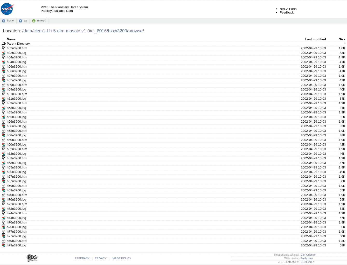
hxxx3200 (117, 30)
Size (342, 39)
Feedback (287, 12)
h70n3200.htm (17, 195)
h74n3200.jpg (16, 218)
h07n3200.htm (17, 75)
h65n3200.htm (17, 167)
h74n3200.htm (17, 213)
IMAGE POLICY (121, 258)
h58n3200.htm (17, 130)
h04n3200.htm (17, 57)
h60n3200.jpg (16, 144)
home (10, 20)
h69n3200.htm (17, 186)
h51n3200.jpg (16, 98)
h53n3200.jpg (16, 108)
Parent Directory (18, 43)
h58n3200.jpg (16, 135)
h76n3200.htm (17, 222)
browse (135, 30)
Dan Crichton (307, 254)
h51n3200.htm (17, 94)
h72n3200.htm (17, 204)
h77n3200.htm (17, 231)
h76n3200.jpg (16, 227)
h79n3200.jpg (16, 245)
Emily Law (306, 258)
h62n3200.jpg (16, 153)
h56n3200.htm (17, 121)
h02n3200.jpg (16, 53)
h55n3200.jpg (16, 117)
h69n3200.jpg (16, 190)
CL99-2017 (306, 261)
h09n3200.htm (17, 85)
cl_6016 (99, 30)
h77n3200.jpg (16, 236)
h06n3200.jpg (16, 71)
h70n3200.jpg (16, 199)
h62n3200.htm (17, 149)
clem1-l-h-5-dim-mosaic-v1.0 (62, 30)
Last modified (315, 39)
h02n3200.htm (17, 48)
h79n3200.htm (17, 241)
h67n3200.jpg (16, 181)
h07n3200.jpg (16, 80)
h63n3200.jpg (16, 163)
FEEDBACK (82, 258)
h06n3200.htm (17, 66)
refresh (41, 20)
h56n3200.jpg (16, 126)
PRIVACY (100, 258)
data (27, 30)
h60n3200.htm (17, 140)
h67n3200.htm (17, 176)
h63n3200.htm (17, 158)
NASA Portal (288, 9)
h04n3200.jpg (16, 62)
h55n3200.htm (17, 112)
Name (11, 39)
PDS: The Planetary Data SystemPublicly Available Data (64, 9)
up (25, 20)
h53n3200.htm (17, 103)
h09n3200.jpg (16, 89)
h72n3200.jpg (16, 208)
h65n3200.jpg (16, 172)
